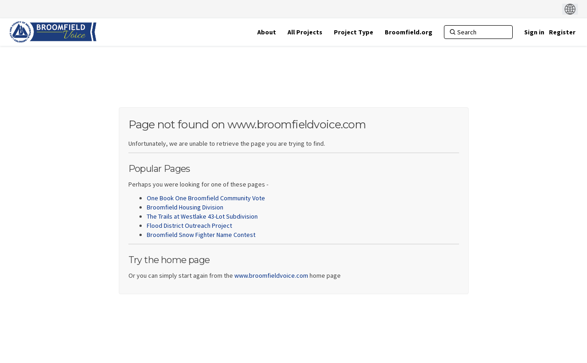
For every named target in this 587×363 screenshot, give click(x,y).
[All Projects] (305, 32)
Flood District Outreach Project (189, 225)
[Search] (478, 32)
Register (562, 32)
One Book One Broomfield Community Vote (206, 198)
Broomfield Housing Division (185, 207)
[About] (266, 32)
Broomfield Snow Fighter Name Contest (201, 235)
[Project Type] (354, 32)
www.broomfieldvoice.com (271, 275)
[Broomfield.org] (408, 32)
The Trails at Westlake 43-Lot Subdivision (202, 216)
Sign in (534, 32)
